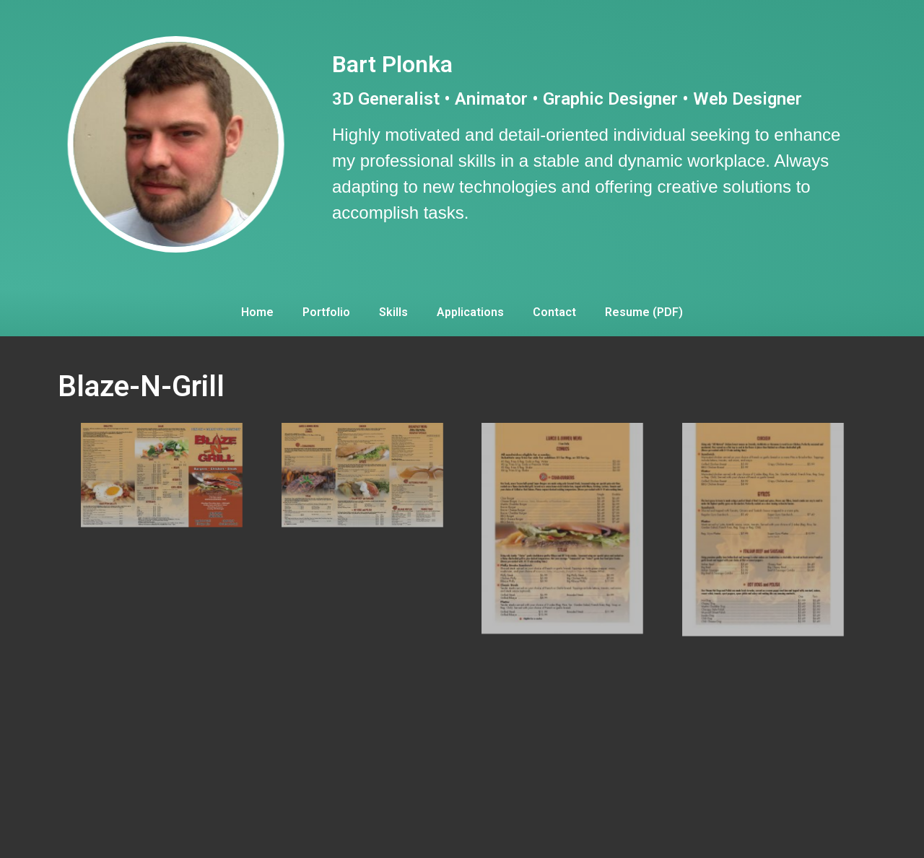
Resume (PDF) (644, 312)
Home (257, 312)
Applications (470, 312)
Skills (393, 312)
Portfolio (326, 312)
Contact (554, 312)
